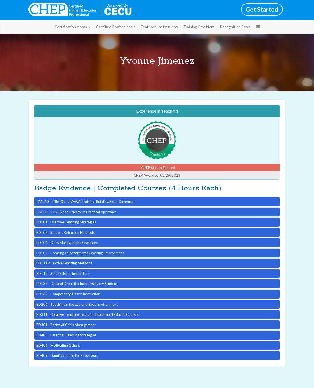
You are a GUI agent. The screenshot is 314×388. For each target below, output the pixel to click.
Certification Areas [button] (72, 26)
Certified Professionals (115, 26)
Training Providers (198, 26)
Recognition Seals (235, 26)
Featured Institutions (159, 26)
